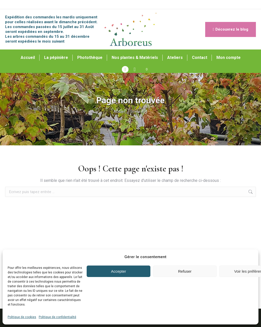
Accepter (118, 271)
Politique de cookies (22, 317)
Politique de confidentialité (57, 317)
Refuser (185, 271)
